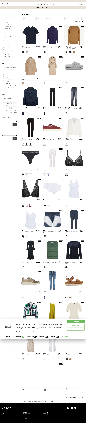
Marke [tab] (3, 63)
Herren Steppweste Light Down (49, 262)
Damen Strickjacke (69, 139)
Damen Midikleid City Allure (27, 262)
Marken (3, 11)
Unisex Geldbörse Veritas (70, 354)
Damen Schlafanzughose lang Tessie (71, 232)
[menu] (43, 4)
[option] (23, 52)
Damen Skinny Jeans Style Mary (50, 170)
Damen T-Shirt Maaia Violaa (70, 323)
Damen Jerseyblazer (47, 47)
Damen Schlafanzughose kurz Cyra (49, 232)
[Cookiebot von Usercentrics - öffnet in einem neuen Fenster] (8, 421)
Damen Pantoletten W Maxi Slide (72, 78)
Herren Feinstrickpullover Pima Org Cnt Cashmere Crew (71, 48)
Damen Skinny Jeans (47, 293)
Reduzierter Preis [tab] (6, 117)
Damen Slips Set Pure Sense (49, 201)
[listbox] (31, 52)
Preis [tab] (3, 131)
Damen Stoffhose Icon (48, 108)
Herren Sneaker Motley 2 (48, 139)
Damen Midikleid (46, 323)
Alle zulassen (76, 405)
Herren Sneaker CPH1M (26, 293)
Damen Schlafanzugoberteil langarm (71, 263)
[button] (68, 397)
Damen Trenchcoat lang (48, 78)
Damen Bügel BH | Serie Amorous (72, 170)
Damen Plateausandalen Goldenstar (70, 293)
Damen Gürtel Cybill (26, 385)
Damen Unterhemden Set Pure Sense (71, 201)
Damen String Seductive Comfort (28, 170)
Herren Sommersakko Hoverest (49, 385)
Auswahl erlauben (76, 409)
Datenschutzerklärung (31, 415)
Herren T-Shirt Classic (26, 47)
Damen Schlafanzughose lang (71, 385)
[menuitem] (32, 4)
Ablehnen (76, 412)
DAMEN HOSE (46, 354)
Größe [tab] (3, 94)
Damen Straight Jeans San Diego (72, 108)
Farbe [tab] (3, 32)
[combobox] (75, 4)
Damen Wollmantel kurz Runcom (27, 78)
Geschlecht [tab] (5, 15)
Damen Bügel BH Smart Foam (28, 201)
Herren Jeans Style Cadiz (27, 139)
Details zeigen (65, 420)
